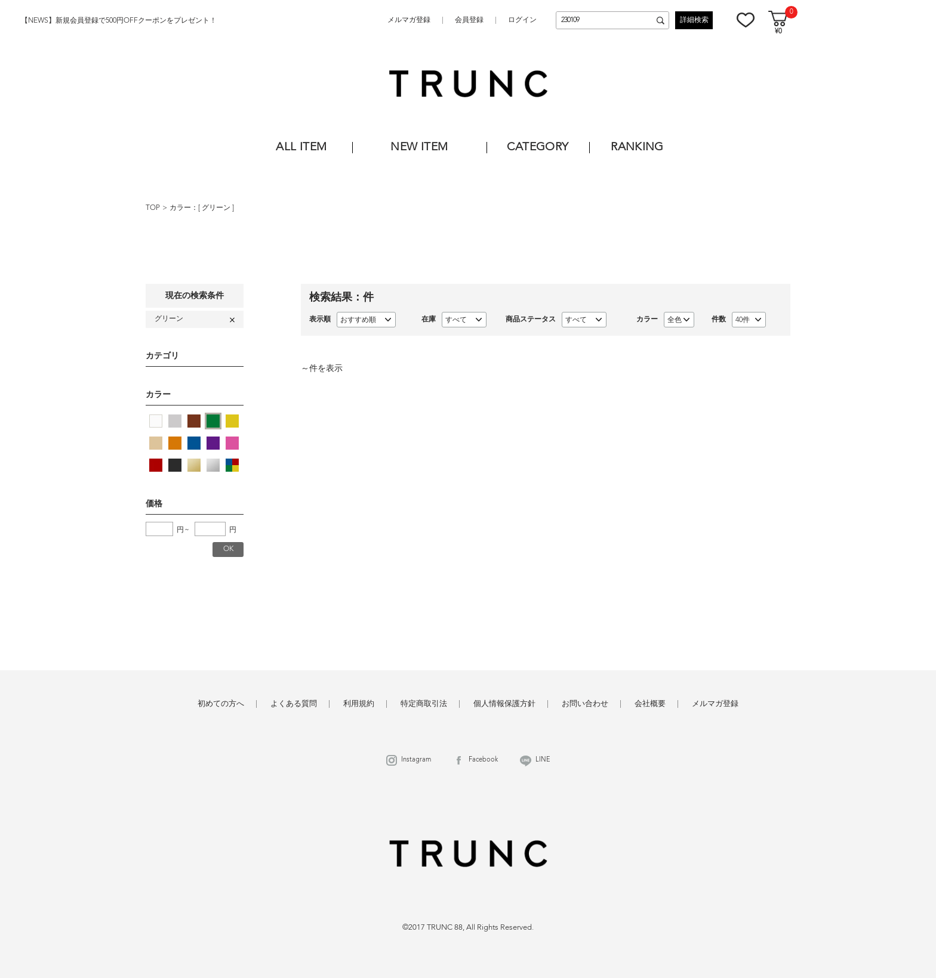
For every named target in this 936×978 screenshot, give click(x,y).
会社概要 (650, 704)
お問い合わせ (585, 704)
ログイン (522, 20)
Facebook (483, 760)
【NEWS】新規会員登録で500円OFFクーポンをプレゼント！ (119, 20)
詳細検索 (694, 20)
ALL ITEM (301, 147)
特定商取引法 (424, 704)
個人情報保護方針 (504, 704)
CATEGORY (537, 147)
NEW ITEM (419, 147)
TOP (153, 208)
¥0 (778, 32)
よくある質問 (293, 704)
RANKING (637, 147)
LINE (542, 760)
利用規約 (358, 704)
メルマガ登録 (408, 20)
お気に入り (746, 20)
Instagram (416, 760)
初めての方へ (221, 704)
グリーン (217, 208)
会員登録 (469, 20)
